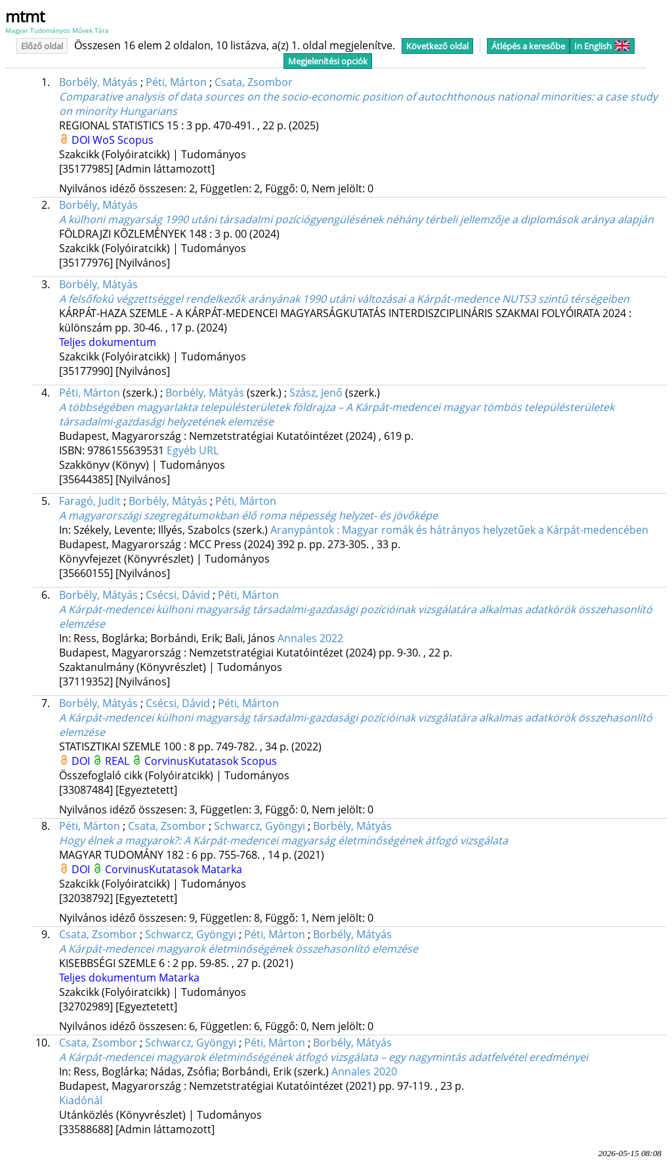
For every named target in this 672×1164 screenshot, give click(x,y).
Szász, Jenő (316, 392)
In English (602, 46)
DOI (82, 140)
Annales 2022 (310, 638)
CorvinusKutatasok (192, 761)
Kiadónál (80, 1100)
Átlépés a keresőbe (528, 46)
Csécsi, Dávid (178, 595)
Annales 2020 (364, 1071)
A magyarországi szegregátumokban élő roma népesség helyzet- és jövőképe (248, 515)
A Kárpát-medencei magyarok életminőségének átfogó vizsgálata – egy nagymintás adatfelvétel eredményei (323, 1057)
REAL (118, 761)
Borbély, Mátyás (98, 82)
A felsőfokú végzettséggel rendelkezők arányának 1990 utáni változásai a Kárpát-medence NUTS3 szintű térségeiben (344, 298)
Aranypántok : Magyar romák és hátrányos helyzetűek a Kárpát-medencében (459, 530)
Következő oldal (437, 46)
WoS (105, 140)
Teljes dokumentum (107, 342)
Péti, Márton (176, 82)
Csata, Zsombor (254, 82)
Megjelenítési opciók (328, 61)
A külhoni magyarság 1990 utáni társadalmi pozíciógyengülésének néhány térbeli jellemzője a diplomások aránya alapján (356, 219)
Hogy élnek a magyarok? (283, 840)
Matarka (221, 869)
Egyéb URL (193, 450)
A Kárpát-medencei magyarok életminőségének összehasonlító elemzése (238, 948)
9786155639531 (127, 450)
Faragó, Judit (90, 501)
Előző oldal (42, 46)
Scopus (135, 140)
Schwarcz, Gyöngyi (259, 826)
